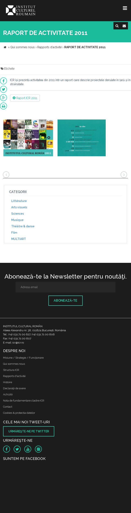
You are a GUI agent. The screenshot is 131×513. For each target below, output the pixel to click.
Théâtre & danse (22, 226)
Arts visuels (19, 207)
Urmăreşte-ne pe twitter (28, 431)
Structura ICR (11, 369)
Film (14, 232)
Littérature (19, 201)
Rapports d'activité (14, 376)
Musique (17, 220)
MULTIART (18, 239)
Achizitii (8, 394)
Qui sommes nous (14, 363)
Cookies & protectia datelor (19, 412)
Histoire (7, 382)
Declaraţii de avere (14, 388)
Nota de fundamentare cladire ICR (23, 400)
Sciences (17, 213)
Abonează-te (65, 300)
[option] (28, 138)
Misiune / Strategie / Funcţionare (23, 357)
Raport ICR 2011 (25, 98)
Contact (7, 406)
